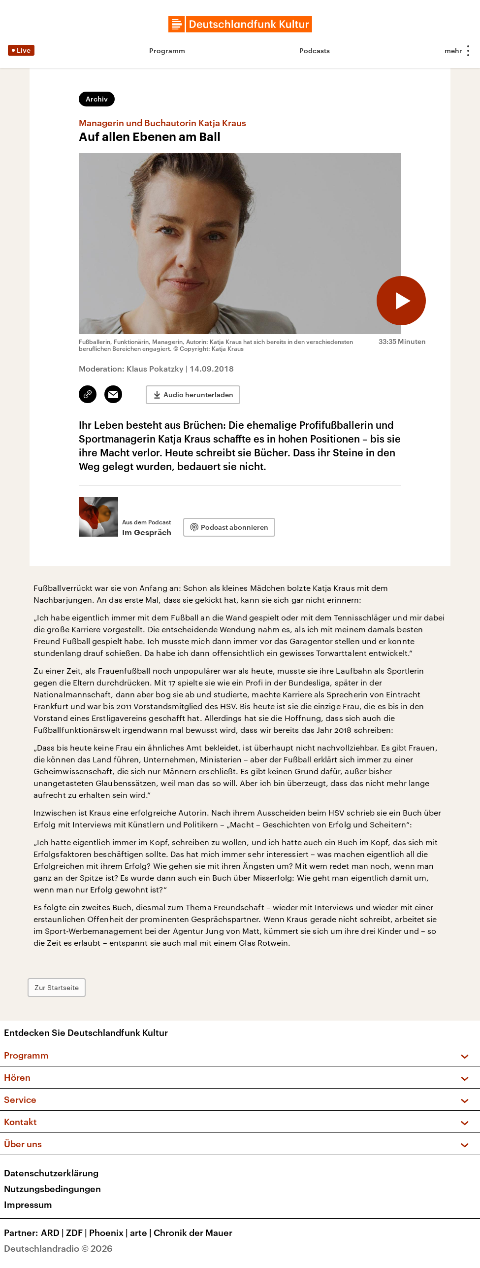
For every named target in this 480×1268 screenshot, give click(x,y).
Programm (167, 50)
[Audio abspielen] (401, 300)
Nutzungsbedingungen (52, 1188)
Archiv (97, 99)
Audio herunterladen (198, 394)
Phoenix (109, 1232)
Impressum (28, 1204)
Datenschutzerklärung (51, 1172)
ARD (53, 1232)
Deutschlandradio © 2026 (58, 1248)
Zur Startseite (56, 987)
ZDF (77, 1232)
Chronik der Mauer (193, 1232)
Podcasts (314, 50)
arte (142, 1232)
